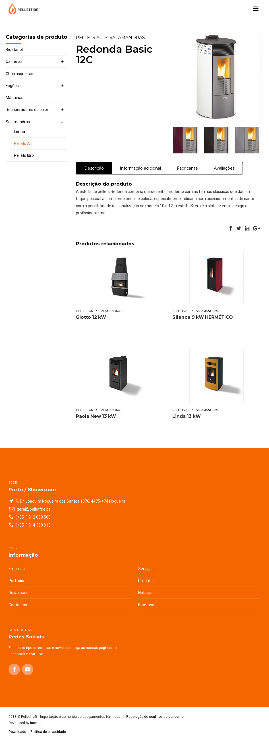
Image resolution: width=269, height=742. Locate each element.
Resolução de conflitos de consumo (154, 717)
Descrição (94, 168)
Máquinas (14, 97)
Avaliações (224, 168)
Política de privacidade (48, 732)
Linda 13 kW (186, 416)
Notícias (145, 592)
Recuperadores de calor (27, 109)
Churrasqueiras (19, 73)
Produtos (146, 580)
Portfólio (16, 580)
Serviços (146, 568)
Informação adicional (140, 168)
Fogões (12, 85)
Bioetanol (14, 49)
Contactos (18, 605)
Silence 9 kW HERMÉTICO (202, 317)
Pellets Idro (24, 155)
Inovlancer (38, 723)
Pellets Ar (89, 37)
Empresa (17, 568)
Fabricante (187, 168)
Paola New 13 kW (96, 416)
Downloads (18, 592)
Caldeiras (14, 61)
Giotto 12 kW (91, 317)
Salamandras (127, 37)
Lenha (19, 131)
